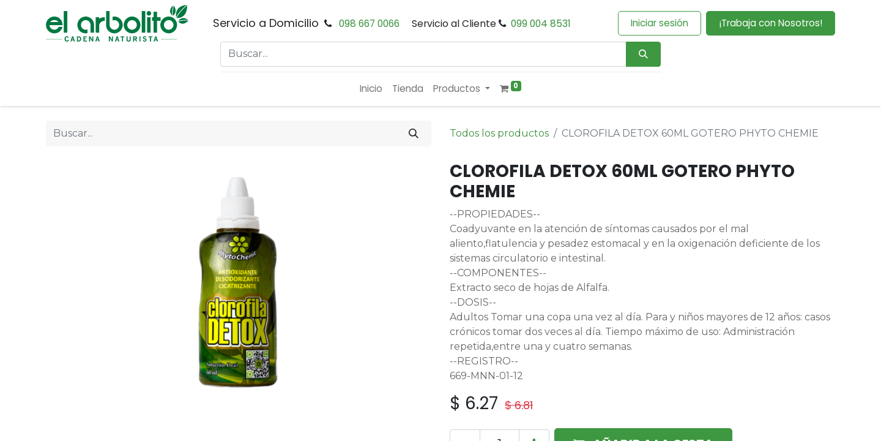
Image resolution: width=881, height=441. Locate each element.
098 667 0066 (369, 24)
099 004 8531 (541, 24)
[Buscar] (413, 133)
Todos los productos (499, 133)
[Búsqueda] (643, 54)
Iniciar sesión (659, 23)
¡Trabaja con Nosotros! (770, 23)
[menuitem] (371, 89)
